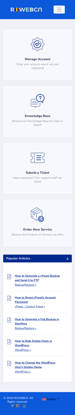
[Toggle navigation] (59, 10)
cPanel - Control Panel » (30, 306)
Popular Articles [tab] (37, 258)
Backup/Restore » (25, 285)
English (49, 399)
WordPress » (23, 350)
